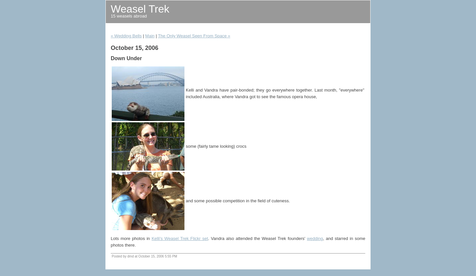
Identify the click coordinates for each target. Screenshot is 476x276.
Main (149, 35)
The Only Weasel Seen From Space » (194, 35)
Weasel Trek (140, 9)
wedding (315, 238)
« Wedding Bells (126, 35)
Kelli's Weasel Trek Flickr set (180, 238)
